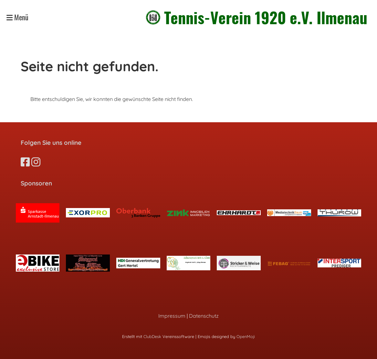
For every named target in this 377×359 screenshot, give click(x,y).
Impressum (171, 316)
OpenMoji (245, 336)
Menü (17, 17)
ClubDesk (152, 336)
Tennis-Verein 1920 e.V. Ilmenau (265, 17)
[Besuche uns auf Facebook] (25, 161)
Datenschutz (204, 316)
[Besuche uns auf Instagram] (35, 161)
